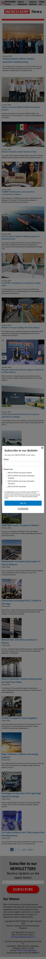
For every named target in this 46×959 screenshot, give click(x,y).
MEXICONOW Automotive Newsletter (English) (21, 477)
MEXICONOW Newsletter (17, 486)
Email (6, 459)
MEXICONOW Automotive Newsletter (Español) (21, 482)
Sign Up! (23, 503)
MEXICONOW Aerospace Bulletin (20, 473)
